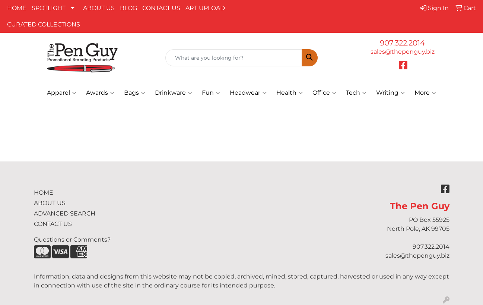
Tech (356, 92)
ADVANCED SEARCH (64, 213)
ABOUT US (99, 8)
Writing (390, 92)
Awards (100, 92)
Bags (134, 92)
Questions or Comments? (72, 239)
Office (324, 92)
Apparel (61, 92)
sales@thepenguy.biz (403, 51)
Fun (211, 92)
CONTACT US (161, 8)
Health (289, 92)
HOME (16, 8)
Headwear (248, 92)
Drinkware (173, 92)
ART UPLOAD (205, 8)
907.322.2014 (402, 42)
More (425, 92)
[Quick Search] (233, 57)
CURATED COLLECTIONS (43, 24)
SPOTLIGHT (49, 8)
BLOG (128, 8)
